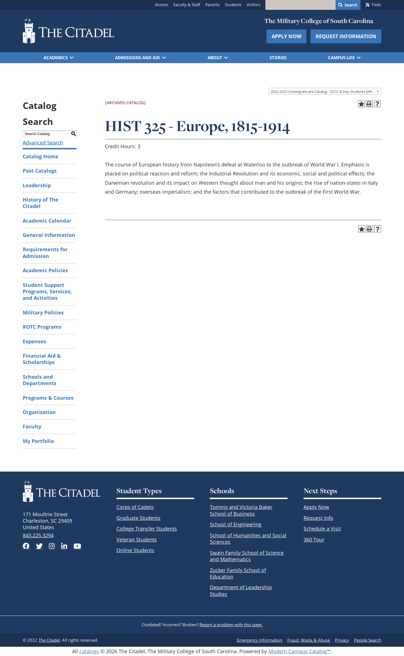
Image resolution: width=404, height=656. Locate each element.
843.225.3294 (38, 535)
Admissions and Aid (137, 57)
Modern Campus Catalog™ (299, 651)
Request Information (346, 36)
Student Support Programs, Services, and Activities (47, 291)
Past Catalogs (40, 170)
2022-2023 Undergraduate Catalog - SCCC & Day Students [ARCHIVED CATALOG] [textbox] (325, 91)
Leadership (37, 185)
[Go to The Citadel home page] (68, 31)
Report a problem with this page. (231, 624)
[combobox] (325, 91)
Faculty (32, 426)
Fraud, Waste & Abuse (308, 640)
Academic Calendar (47, 220)
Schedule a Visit (322, 528)
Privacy (342, 640)
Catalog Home (40, 156)
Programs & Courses (48, 397)
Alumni (161, 4)
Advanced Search (43, 142)
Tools (376, 4)
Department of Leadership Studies (241, 590)
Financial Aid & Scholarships (42, 358)
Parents (212, 4)
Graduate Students (138, 518)
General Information (49, 235)
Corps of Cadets (135, 507)
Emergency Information (259, 640)
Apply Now (286, 36)
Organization (39, 412)
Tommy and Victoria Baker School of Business (241, 510)
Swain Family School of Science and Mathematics (247, 556)
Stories (278, 57)
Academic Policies (45, 270)
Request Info (318, 518)
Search (351, 5)
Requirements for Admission (45, 252)
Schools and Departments (39, 380)
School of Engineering (235, 524)
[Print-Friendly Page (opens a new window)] (369, 104)
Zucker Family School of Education (238, 573)
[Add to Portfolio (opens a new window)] (361, 104)
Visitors (253, 4)
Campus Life (341, 57)
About (215, 57)
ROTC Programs (42, 326)
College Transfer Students (146, 528)
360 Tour (314, 539)
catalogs (89, 651)
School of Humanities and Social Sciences (248, 538)
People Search (367, 640)
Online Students (135, 550)
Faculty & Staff (186, 4)
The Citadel (49, 640)
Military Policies (43, 312)
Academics (55, 57)
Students (233, 4)
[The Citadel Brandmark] (61, 491)
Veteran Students (136, 539)
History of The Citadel (40, 202)
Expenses (34, 341)
